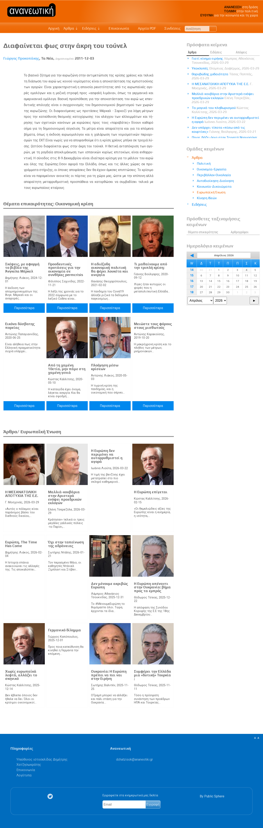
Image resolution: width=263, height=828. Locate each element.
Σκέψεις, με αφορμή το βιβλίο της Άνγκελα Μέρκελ (22, 267)
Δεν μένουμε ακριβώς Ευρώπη (109, 585)
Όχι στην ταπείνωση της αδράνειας (66, 544)
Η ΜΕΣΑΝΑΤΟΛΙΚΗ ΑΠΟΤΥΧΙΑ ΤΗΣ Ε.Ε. (21, 494)
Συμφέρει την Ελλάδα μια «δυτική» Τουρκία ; (152, 675)
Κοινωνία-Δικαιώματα (214, 186)
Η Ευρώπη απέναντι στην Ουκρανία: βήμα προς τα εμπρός (152, 587)
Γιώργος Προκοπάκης (21, 58)
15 (191, 275)
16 (191, 281)
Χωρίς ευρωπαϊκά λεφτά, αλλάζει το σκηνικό (21, 675)
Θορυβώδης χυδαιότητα (222, 76)
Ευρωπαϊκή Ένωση (211, 192)
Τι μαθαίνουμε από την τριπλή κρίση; (150, 266)
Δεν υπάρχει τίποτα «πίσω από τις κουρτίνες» (224, 130)
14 (191, 270)
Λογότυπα (23, 775)
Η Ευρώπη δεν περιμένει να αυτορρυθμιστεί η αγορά (106, 456)
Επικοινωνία (116, 28)
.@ (134, 759)
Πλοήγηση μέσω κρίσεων (104, 367)
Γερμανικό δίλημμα (64, 630)
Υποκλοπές (225, 68)
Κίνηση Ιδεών (207, 198)
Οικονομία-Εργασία (211, 169)
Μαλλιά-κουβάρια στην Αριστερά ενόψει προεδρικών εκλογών (65, 497)
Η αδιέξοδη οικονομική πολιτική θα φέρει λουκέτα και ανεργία (109, 269)
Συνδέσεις (170, 28)
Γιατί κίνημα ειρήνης (223, 61)
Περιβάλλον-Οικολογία (214, 175)
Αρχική (53, 28)
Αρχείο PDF (144, 28)
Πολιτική (204, 163)
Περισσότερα (24, 308)
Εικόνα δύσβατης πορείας (20, 326)
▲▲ (256, 737)
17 (191, 287)
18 (191, 292)
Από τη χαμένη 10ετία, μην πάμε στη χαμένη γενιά (66, 368)
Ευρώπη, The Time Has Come (21, 544)
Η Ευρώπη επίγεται (150, 492)
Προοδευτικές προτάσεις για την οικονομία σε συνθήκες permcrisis (65, 269)
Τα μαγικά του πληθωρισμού (220, 110)
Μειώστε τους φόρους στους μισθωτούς (153, 326)
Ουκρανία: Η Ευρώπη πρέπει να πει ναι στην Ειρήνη (109, 675)
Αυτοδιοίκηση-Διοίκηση (215, 181)
